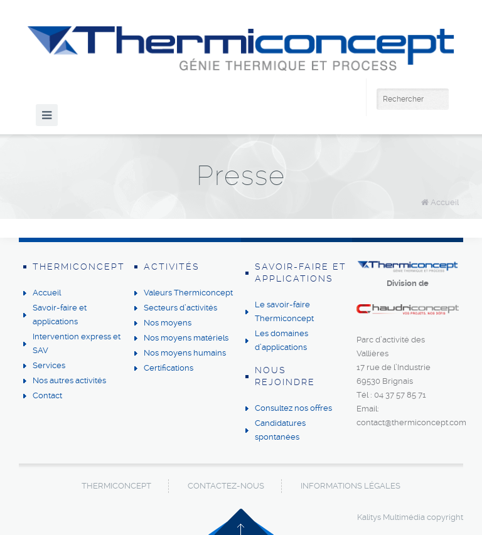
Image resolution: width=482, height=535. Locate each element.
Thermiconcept (116, 485)
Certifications (168, 368)
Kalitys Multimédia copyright (410, 517)
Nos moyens (167, 322)
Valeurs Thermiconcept (188, 292)
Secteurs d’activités (180, 307)
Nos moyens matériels (186, 337)
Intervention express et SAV (76, 343)
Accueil (445, 202)
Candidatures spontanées (280, 430)
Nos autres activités (69, 380)
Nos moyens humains (185, 353)
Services (49, 365)
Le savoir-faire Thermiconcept (284, 311)
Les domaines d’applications (281, 340)
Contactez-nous (226, 485)
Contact (47, 395)
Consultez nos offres (293, 408)
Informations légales (350, 485)
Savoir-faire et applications (60, 314)
